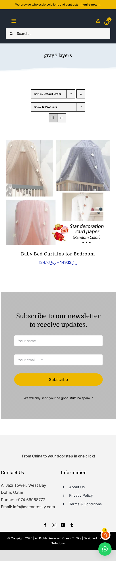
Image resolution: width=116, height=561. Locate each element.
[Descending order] (80, 93)
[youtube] (63, 525)
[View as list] (61, 118)
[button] (105, 549)
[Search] (11, 33)
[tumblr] (72, 525)
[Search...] (58, 33)
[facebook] (45, 525)
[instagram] (54, 525)
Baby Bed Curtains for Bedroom (58, 254)
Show (45, 107)
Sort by (47, 94)
